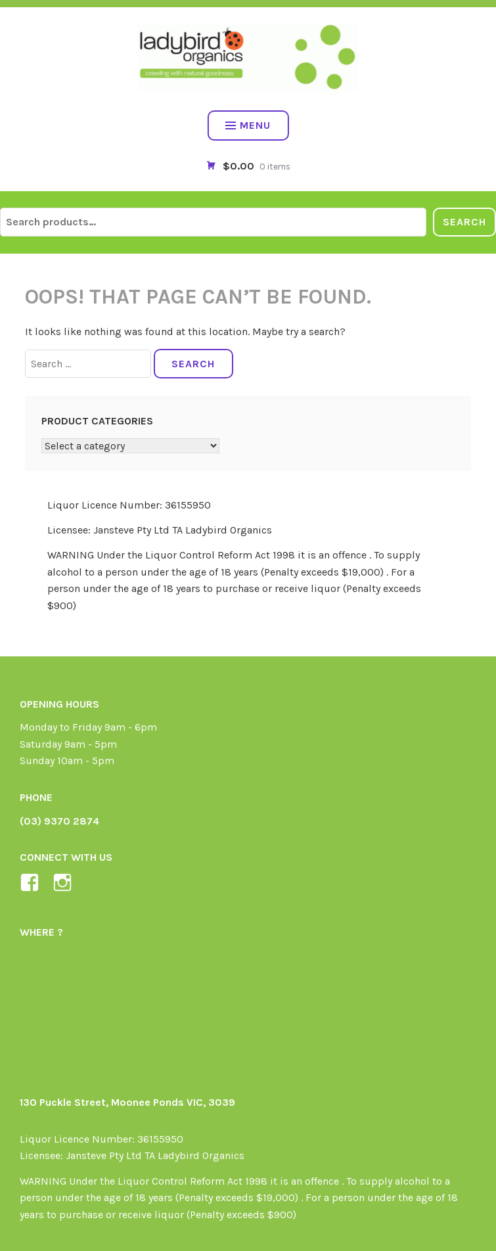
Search (464, 222)
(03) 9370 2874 (59, 821)
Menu (248, 125)
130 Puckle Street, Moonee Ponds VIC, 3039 (127, 1102)
